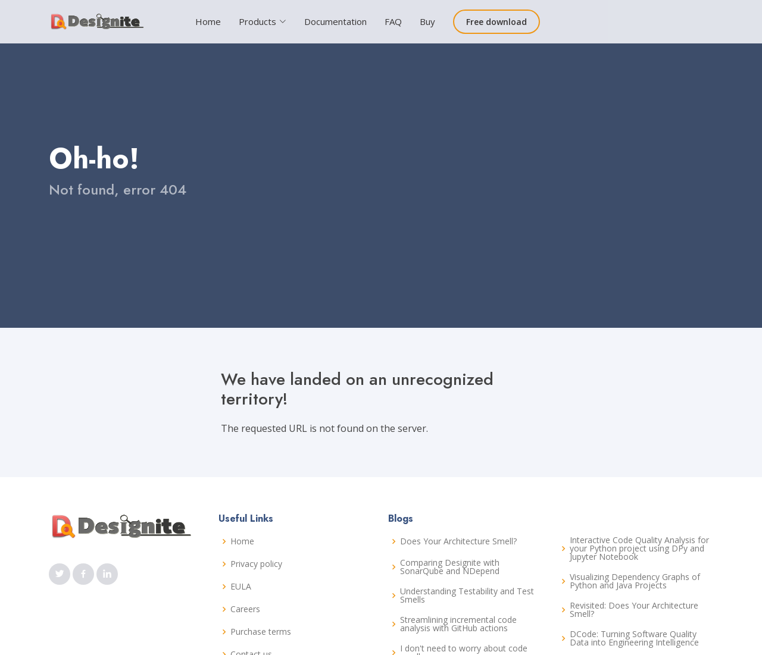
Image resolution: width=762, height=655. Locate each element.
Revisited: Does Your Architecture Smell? (634, 609)
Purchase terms (260, 632)
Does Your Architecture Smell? (458, 541)
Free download (496, 21)
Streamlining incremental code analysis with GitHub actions (458, 624)
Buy (427, 21)
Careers (245, 609)
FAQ (393, 21)
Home (208, 21)
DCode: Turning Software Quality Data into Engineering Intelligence (634, 638)
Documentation (335, 21)
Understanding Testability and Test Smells (467, 595)
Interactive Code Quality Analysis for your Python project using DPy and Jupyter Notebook (639, 548)
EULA (240, 586)
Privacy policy (256, 564)
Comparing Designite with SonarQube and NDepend (449, 567)
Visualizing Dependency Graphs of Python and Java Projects (635, 581)
